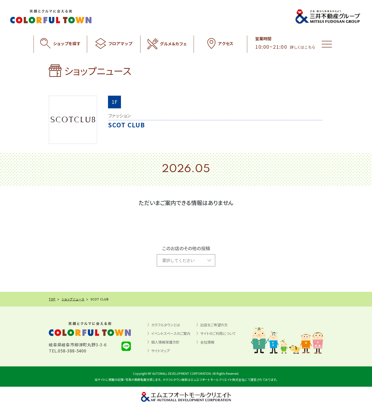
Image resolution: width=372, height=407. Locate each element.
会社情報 (207, 342)
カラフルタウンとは (165, 324)
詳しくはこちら (302, 47)
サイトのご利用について (218, 333)
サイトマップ (160, 350)
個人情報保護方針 (165, 342)
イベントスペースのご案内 (170, 333)
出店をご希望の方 (214, 324)
